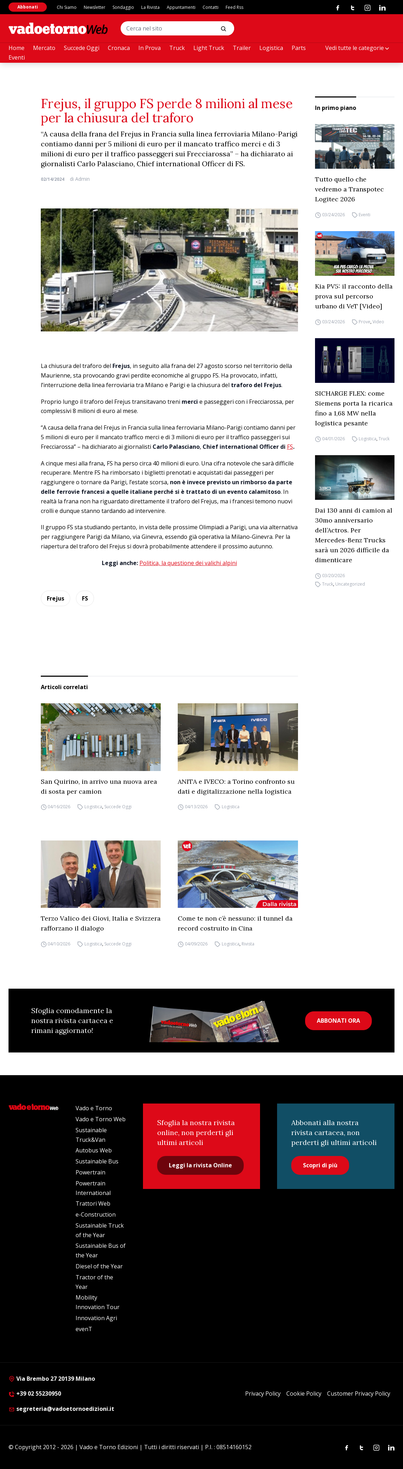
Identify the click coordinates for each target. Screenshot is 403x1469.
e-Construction (96, 1214)
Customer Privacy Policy (358, 1393)
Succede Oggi (81, 48)
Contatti (211, 7)
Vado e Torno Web (101, 1119)
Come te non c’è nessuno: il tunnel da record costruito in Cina (235, 923)
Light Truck (208, 48)
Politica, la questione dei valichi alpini (188, 563)
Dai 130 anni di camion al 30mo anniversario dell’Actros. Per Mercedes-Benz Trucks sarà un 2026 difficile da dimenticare (353, 535)
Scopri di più (320, 1165)
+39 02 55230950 (35, 1393)
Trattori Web (93, 1203)
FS (290, 447)
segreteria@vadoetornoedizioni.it (61, 1409)
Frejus (55, 598)
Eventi (17, 57)
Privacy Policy (263, 1393)
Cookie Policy (303, 1393)
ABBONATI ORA (338, 1020)
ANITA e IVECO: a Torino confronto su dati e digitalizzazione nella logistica (236, 786)
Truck (177, 48)
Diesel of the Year (99, 1266)
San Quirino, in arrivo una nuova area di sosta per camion (99, 786)
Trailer (242, 48)
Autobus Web (94, 1150)
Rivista (248, 944)
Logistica (271, 48)
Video (378, 322)
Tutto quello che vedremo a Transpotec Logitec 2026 (349, 189)
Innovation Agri (96, 1318)
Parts (299, 48)
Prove (364, 322)
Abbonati (27, 7)
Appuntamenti (181, 7)
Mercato (44, 48)
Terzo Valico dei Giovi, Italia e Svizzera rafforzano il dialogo (101, 923)
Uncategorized (350, 584)
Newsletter (94, 7)
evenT (84, 1329)
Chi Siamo (67, 7)
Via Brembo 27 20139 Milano (52, 1379)
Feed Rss (234, 7)
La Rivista (150, 7)
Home (16, 48)
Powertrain (90, 1172)
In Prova (149, 48)
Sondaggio (123, 7)
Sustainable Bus (97, 1161)
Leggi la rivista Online (200, 1165)
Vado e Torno (94, 1108)
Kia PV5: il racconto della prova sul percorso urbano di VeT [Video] (354, 296)
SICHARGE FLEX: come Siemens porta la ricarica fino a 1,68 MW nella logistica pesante (354, 408)
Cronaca (119, 48)
